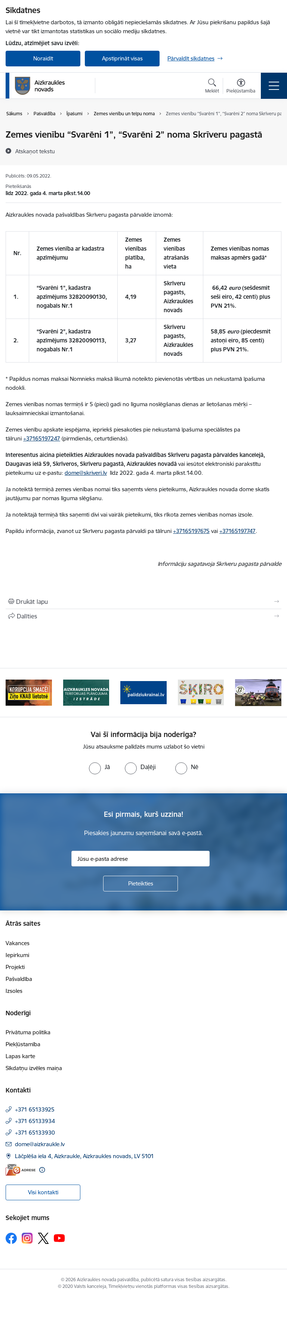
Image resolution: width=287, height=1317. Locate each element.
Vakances (18, 943)
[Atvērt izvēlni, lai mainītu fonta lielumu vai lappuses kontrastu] (241, 87)
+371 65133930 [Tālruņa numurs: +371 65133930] (35, 1132)
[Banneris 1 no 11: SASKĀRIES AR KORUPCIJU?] (29, 692)
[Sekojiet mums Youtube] (59, 1237)
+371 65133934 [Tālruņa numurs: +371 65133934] (35, 1121)
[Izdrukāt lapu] (143, 602)
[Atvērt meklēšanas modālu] (212, 87)
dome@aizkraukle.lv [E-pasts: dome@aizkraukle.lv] (40, 1144)
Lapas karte (20, 1056)
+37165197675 (191, 530)
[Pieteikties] (140, 883)
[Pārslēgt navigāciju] (274, 86)
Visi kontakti (43, 1192)
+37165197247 (41, 438)
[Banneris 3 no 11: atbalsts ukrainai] (143, 692)
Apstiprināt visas (122, 58)
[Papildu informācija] (42, 1170)
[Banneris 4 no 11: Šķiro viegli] (201, 692)
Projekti (15, 966)
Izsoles (14, 990)
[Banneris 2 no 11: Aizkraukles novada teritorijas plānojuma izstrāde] (86, 692)
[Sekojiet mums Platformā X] (43, 1238)
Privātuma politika (28, 1032)
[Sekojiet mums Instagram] (27, 1238)
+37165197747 (237, 530)
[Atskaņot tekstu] (35, 151)
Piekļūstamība (23, 1044)
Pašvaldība (19, 978)
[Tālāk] (272, 692)
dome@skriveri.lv (86, 472)
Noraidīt (43, 58)
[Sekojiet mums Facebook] (11, 1238)
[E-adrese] (21, 1170)
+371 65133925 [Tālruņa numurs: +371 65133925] (35, 1109)
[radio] (99, 766)
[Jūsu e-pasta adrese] (140, 858)
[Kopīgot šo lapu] (143, 616)
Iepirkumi (17, 955)
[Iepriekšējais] (14, 692)
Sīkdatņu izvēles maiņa (34, 1068)
